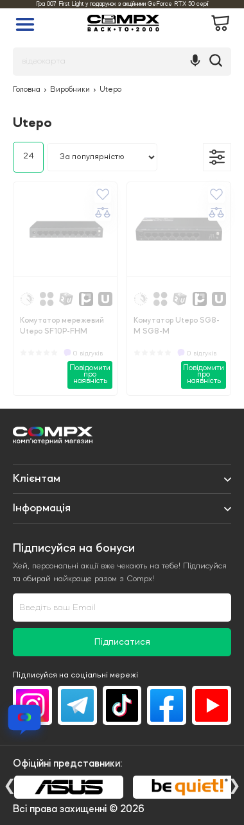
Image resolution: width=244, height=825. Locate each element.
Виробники (70, 90)
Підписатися (122, 642)
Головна (26, 90)
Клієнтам (36, 478)
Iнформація (42, 508)
